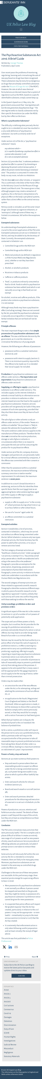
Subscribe (21, 976)
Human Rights (10, 1037)
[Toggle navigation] (21, 29)
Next (35, 957)
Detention (8, 1021)
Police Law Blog (21, 37)
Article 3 (7, 998)
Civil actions (9, 1006)
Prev (7, 957)
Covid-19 (7, 1013)
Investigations (9, 1041)
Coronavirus (9, 1010)
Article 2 (7, 994)
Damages (8, 1017)
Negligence (8, 1053)
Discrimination (10, 1025)
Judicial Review (10, 1045)
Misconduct (8, 1049)
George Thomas (17, 63)
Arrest (6, 990)
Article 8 (7, 1002)
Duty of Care (9, 1029)
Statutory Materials (21, 46)
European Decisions (21, 42)
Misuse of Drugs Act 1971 (19, 87)
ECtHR (6, 1033)
